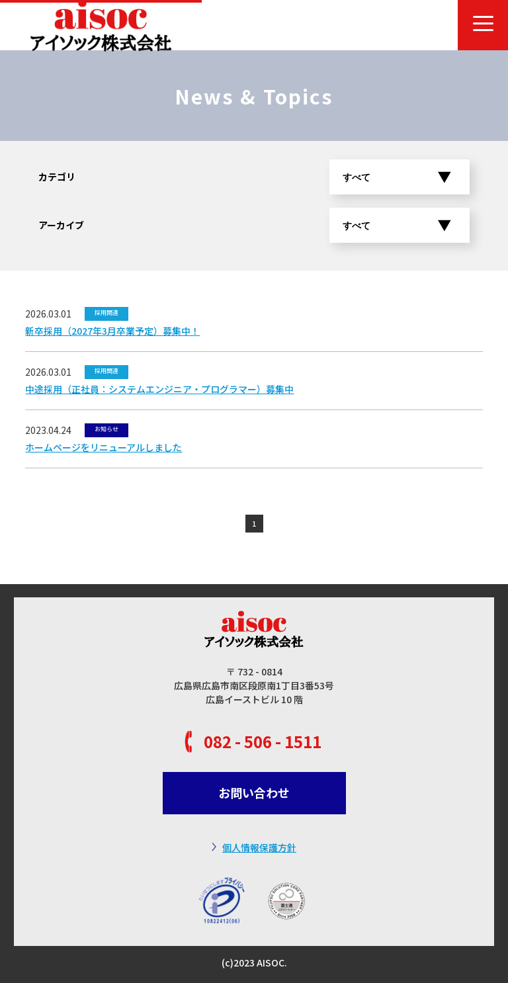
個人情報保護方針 (259, 847)
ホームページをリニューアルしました (103, 447)
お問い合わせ (254, 792)
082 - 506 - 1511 (262, 741)
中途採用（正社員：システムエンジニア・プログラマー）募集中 (159, 389)
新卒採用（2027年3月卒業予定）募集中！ (112, 330)
